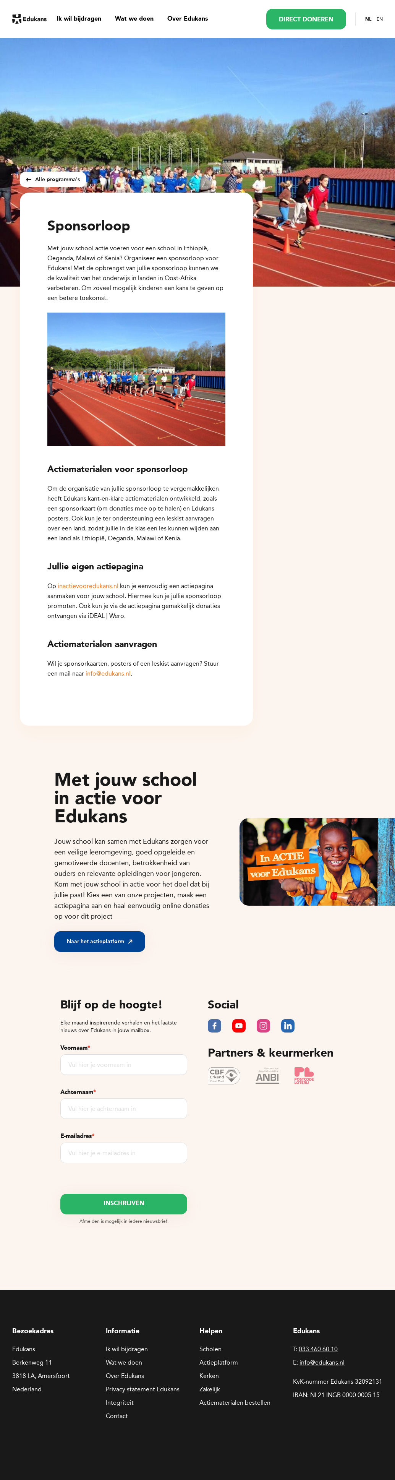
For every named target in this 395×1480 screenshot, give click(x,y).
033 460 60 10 (318, 1349)
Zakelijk (209, 1389)
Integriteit (120, 1402)
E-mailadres (77, 1136)
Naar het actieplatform (100, 941)
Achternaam (78, 1092)
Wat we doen (134, 19)
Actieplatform (218, 1362)
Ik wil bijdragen (79, 19)
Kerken (209, 1375)
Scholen (210, 1349)
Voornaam (75, 1047)
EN (380, 19)
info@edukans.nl (108, 673)
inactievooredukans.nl (88, 586)
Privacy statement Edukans (143, 1389)
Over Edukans (187, 19)
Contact (117, 1416)
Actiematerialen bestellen (234, 1402)
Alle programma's (53, 179)
